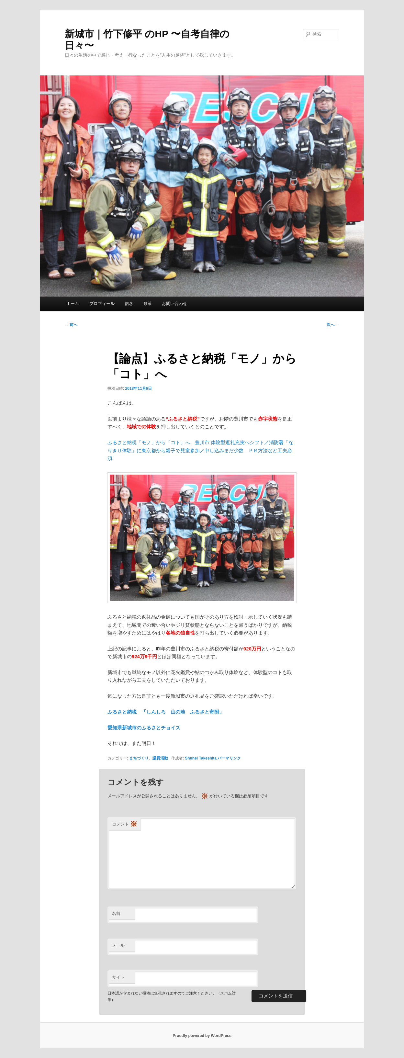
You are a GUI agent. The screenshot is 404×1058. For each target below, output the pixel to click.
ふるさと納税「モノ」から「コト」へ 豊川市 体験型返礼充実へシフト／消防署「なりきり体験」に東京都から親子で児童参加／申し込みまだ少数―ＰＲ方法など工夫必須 (200, 450)
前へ (71, 324)
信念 (129, 303)
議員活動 (160, 758)
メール (118, 945)
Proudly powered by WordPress (202, 1035)
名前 (116, 913)
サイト (118, 977)
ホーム (72, 303)
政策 (147, 303)
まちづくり (139, 758)
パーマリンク (229, 758)
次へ (333, 324)
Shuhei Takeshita (201, 758)
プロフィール (102, 303)
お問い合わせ (174, 303)
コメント (124, 824)
